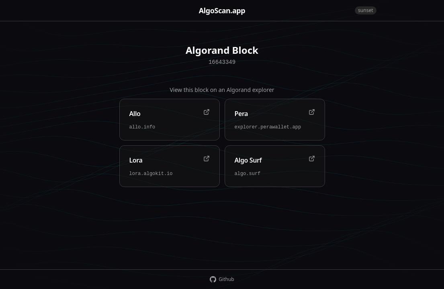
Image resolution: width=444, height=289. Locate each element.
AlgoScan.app (222, 10)
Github (222, 279)
